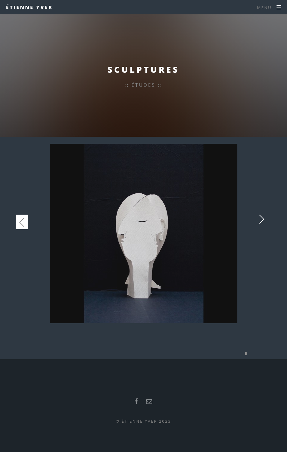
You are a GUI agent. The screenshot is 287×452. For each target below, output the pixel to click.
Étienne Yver (29, 7)
